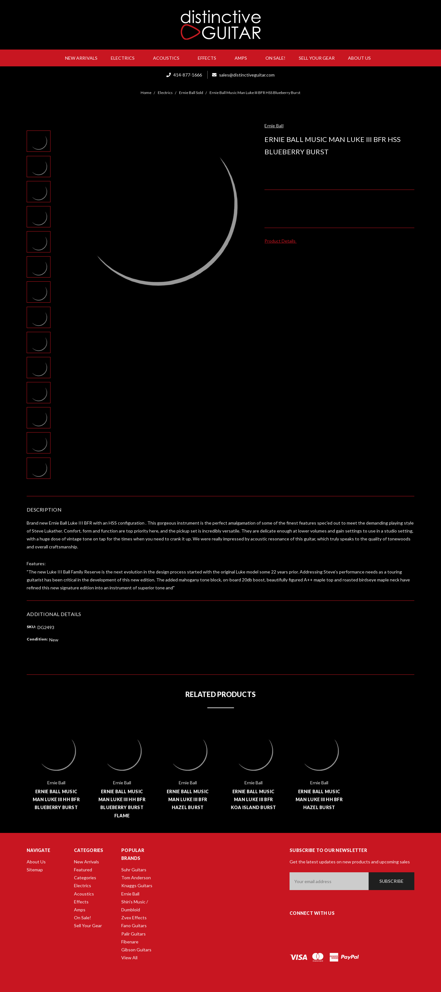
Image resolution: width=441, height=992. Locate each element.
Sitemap (35, 869)
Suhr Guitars (133, 869)
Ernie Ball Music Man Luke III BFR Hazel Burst (188, 799)
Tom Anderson (136, 877)
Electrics (125, 58)
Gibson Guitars (136, 949)
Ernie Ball (130, 893)
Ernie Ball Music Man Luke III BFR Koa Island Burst (253, 799)
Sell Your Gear (317, 58)
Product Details (282, 241)
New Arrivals (81, 58)
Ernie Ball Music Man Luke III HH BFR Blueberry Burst (56, 799)
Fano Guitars (134, 925)
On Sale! (275, 58)
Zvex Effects (134, 917)
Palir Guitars (133, 933)
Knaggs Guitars (136, 885)
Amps (243, 58)
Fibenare (129, 941)
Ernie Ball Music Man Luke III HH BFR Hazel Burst (319, 799)
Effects (209, 58)
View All (129, 957)
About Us (362, 58)
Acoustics (168, 58)
